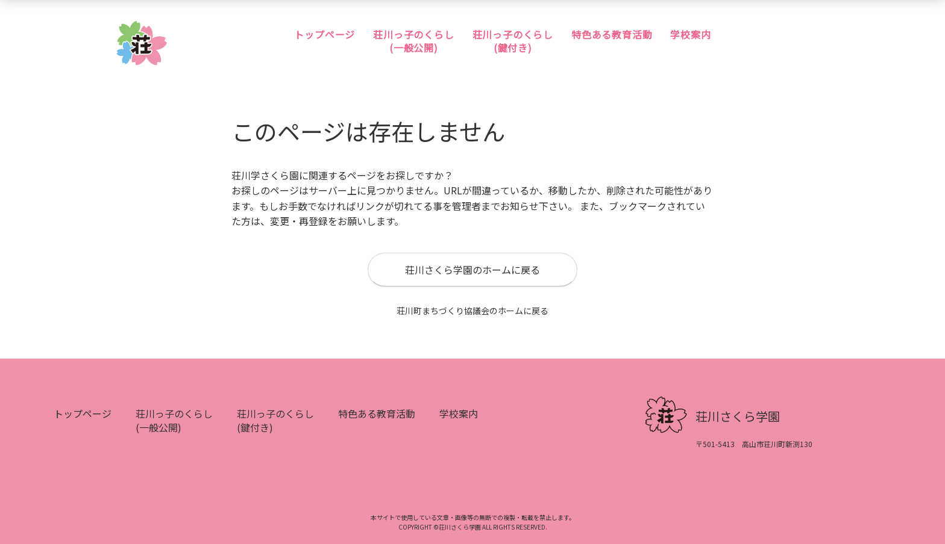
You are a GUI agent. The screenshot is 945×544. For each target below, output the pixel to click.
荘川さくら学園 (737, 417)
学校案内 (690, 34)
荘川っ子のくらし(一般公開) (413, 41)
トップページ (324, 34)
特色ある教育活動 (611, 34)
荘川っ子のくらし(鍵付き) (512, 41)
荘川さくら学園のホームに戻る (472, 271)
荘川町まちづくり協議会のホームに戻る (472, 312)
